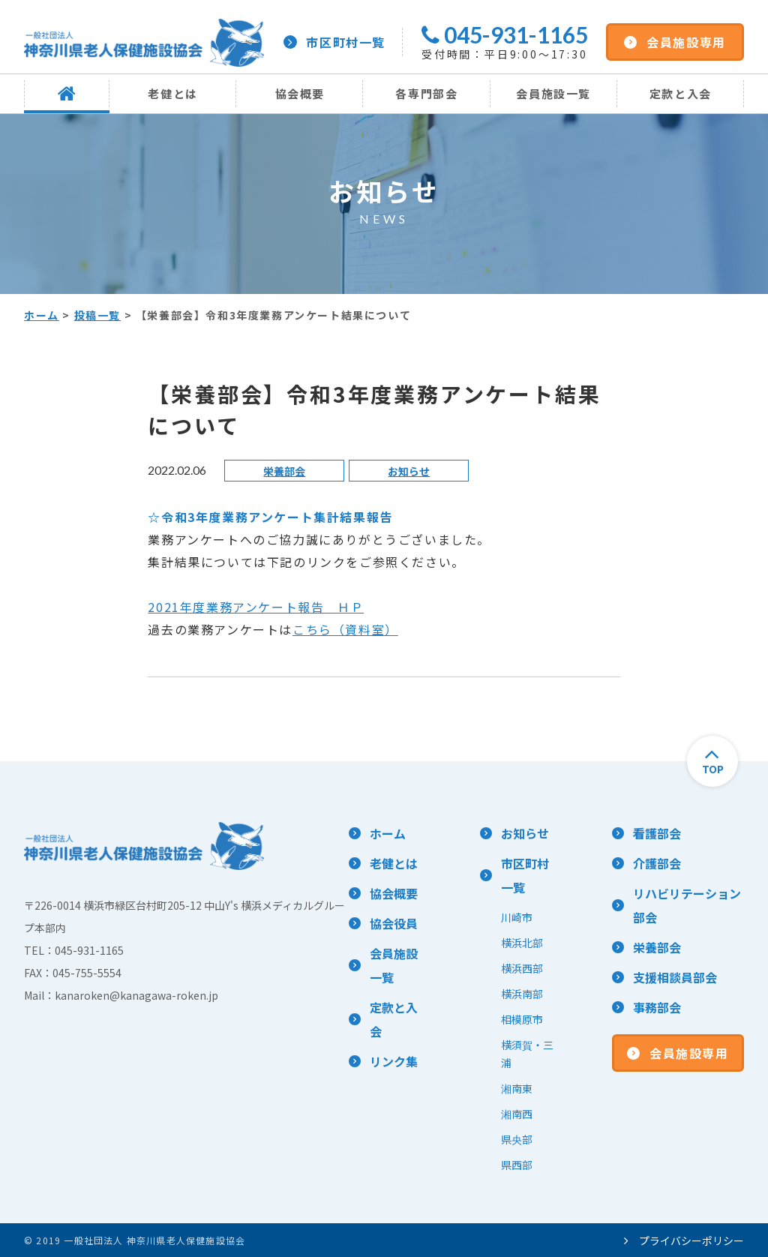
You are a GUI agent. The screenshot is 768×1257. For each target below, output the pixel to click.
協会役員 (394, 923)
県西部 (516, 1164)
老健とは (172, 93)
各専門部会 (426, 93)
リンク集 (394, 1061)
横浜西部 (522, 968)
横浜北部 (522, 942)
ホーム (41, 315)
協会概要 (300, 93)
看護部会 (657, 833)
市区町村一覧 (335, 42)
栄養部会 (284, 471)
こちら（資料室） (345, 629)
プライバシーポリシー (684, 1240)
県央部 (516, 1139)
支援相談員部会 (675, 977)
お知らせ (409, 471)
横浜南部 (522, 993)
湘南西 (516, 1113)
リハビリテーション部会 (687, 905)
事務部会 (657, 1007)
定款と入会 (681, 93)
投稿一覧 (97, 315)
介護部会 (657, 863)
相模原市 (522, 1019)
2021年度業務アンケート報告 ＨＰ (256, 607)
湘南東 (516, 1088)
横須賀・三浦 (527, 1053)
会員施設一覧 (553, 93)
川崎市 (516, 917)
